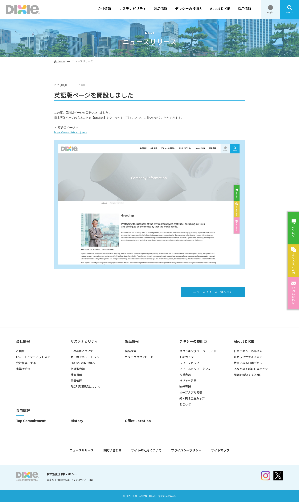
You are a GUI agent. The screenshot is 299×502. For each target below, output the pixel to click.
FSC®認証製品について (85, 386)
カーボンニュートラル (85, 357)
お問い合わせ (293, 295)
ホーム (61, 61)
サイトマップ (220, 450)
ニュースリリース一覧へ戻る (212, 291)
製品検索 (130, 351)
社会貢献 (76, 375)
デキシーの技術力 (189, 8)
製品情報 (160, 8)
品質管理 (76, 381)
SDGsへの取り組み (83, 363)
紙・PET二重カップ (192, 398)
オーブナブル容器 (190, 392)
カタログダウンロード (139, 357)
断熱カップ (186, 357)
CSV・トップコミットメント (34, 357)
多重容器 (185, 375)
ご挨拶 (20, 351)
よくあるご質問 (293, 263)
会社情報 (104, 8)
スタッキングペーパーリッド (198, 351)
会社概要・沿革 (26, 363)
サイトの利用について (146, 450)
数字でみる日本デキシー (249, 363)
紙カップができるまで (248, 357)
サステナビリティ (132, 8)
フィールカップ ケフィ (195, 369)
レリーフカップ (189, 363)
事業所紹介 (23, 369)
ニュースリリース (82, 450)
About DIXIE (220, 8)
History (77, 420)
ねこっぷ (185, 404)
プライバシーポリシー (186, 450)
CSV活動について (82, 351)
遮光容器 (185, 386)
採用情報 (244, 8)
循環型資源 (78, 369)
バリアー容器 (187, 381)
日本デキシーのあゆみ (248, 351)
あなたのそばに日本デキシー (252, 369)
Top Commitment (31, 420)
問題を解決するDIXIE (247, 375)
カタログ (293, 231)
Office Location (138, 420)
